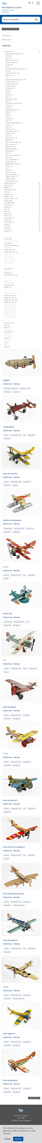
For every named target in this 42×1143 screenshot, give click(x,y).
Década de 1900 (25, 386)
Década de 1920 (16, 433)
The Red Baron (8, 425)
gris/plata (26, 713)
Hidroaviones (8, 526)
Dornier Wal (7, 612)
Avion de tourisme (10, 472)
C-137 (5, 752)
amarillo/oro (7, 390)
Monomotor (16, 390)
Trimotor (6, 857)
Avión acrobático (9, 705)
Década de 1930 (16, 480)
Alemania (17, 382)
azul (28, 620)
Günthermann (7, 382)
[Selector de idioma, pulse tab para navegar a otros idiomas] (29, 3)
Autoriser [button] (18, 1139)
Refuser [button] (8, 1139)
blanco (25, 666)
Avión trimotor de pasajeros (14, 845)
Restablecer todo (10, 27)
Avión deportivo (9, 1032)
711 (4, 658)
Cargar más (34, 1096)
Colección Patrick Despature (12, 10)
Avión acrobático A (10, 798)
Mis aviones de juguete (12, 8)
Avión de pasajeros (10, 938)
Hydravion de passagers (12, 518)
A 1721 (6, 565)
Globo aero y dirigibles (11, 386)
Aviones (6, 433)
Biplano (15, 483)
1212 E (5, 985)
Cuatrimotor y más (18, 903)
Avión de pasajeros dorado (13, 892)
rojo (24, 433)
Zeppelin (6, 378)
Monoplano (7, 436)
